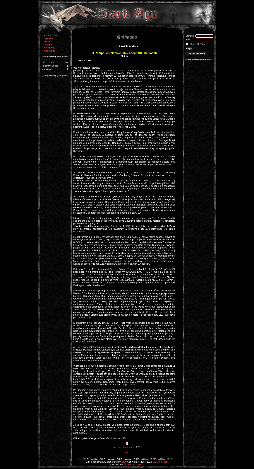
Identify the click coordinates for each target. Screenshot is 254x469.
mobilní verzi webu (133, 464)
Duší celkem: (48, 62)
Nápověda (49, 50)
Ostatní (48, 44)
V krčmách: (47, 69)
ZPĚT (127, 452)
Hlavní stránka (52, 35)
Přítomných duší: (50, 66)
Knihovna (49, 47)
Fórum (47, 41)
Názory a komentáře (123, 447)
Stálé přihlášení (197, 44)
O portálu (49, 38)
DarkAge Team (160, 461)
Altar (123, 461)
